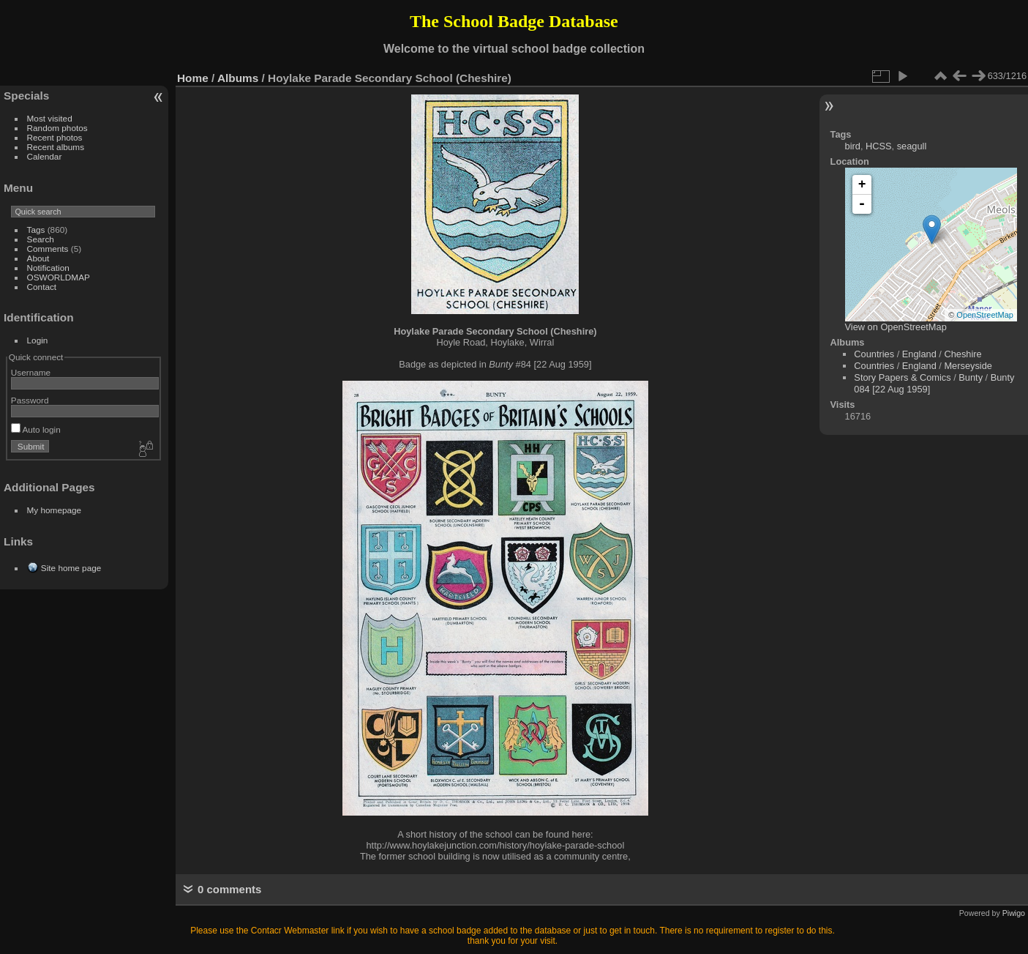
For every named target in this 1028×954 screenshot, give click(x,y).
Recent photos (55, 137)
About (38, 258)
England (919, 354)
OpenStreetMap (984, 314)
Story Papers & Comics (902, 377)
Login (37, 340)
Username (30, 372)
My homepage (54, 510)
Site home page (71, 568)
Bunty (970, 377)
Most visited (49, 118)
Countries (874, 354)
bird (852, 146)
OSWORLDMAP (58, 277)
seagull (912, 146)
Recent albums (55, 147)
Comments (48, 248)
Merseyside (967, 365)
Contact (42, 286)
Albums (237, 78)
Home (193, 78)
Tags (36, 229)
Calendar (44, 156)
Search (40, 239)
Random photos (57, 128)
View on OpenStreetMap (896, 326)
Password (30, 400)
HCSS (879, 146)
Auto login (36, 429)
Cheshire (962, 354)
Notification (48, 267)
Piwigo (1013, 913)
